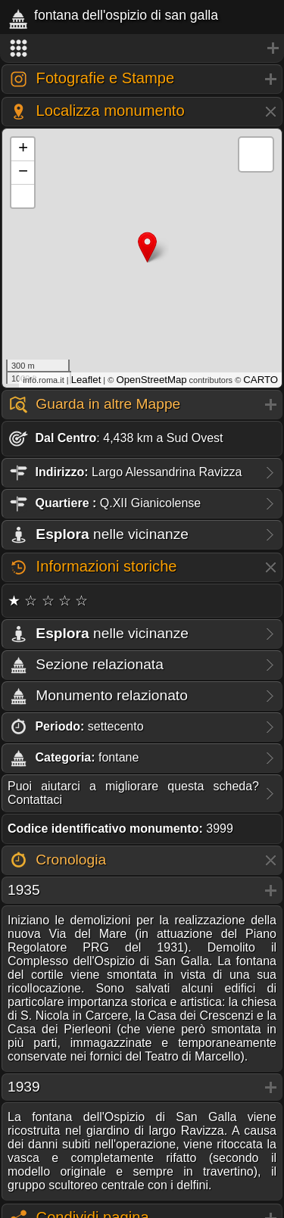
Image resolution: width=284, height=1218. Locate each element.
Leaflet (86, 379)
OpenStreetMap (151, 379)
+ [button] (23, 149)
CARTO (260, 379)
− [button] (23, 172)
